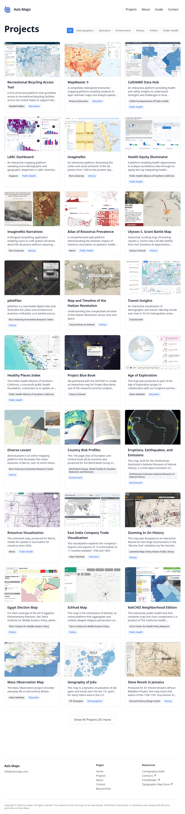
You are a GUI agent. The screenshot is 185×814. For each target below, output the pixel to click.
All (70, 30)
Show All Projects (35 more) (92, 720)
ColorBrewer (151, 780)
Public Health (171, 30)
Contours (149, 775)
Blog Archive (103, 788)
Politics (154, 30)
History (140, 30)
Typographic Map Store (157, 784)
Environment (123, 30)
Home (99, 771)
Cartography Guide (153, 771)
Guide (159, 9)
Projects (131, 9)
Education (105, 30)
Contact (173, 9)
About (146, 9)
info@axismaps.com (16, 771)
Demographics (85, 30)
